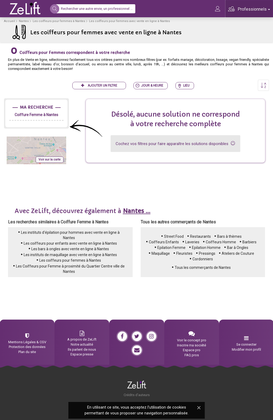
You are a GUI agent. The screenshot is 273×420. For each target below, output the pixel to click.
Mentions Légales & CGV (27, 342)
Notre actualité (82, 344)
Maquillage (161, 253)
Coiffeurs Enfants (164, 242)
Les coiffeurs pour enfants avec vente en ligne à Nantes (70, 243)
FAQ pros (191, 355)
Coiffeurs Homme (221, 242)
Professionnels (254, 9)
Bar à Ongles (237, 247)
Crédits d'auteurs (137, 395)
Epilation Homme (206, 247)
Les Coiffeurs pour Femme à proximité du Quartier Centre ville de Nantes (70, 269)
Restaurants (200, 236)
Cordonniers (202, 259)
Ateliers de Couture (238, 253)
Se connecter (246, 344)
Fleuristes (184, 253)
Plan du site (27, 352)
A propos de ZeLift (81, 339)
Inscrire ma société (191, 345)
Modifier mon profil (246, 349)
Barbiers (249, 242)
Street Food (174, 236)
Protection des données (27, 347)
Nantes (24, 21)
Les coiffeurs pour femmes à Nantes (59, 21)
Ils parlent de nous (82, 349)
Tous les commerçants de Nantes (203, 267)
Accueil (9, 21)
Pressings (207, 253)
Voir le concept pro (191, 340)
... (136, 211)
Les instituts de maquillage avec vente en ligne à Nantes (70, 255)
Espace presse (81, 354)
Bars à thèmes (229, 236)
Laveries (192, 242)
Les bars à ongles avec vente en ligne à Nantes (70, 249)
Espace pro (191, 350)
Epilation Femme (171, 247)
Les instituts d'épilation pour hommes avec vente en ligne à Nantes (70, 235)
